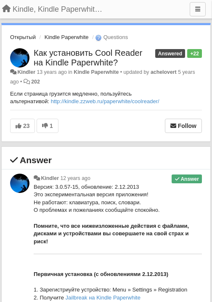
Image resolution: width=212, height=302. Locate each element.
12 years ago (75, 178)
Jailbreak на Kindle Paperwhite (103, 297)
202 (35, 82)
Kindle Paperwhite (67, 37)
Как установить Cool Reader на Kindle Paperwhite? (88, 57)
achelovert (164, 72)
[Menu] (198, 9)
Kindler (26, 72)
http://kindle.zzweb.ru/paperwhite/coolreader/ (105, 101)
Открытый (23, 37)
